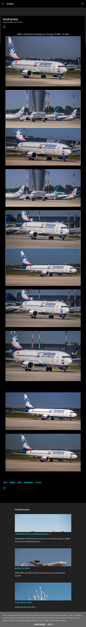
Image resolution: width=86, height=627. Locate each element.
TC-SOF (38, 482)
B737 (5, 482)
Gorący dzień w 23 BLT (23, 602)
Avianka (10, 4)
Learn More (39, 624)
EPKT (19, 482)
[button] (4, 27)
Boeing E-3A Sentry (22, 568)
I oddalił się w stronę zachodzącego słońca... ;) (32, 534)
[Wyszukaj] (82, 4)
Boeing (12, 482)
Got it (50, 624)
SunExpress (28, 482)
